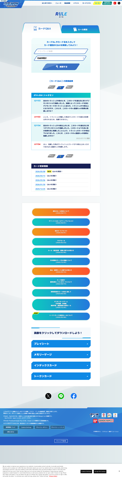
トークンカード (61, 410)
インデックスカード (61, 399)
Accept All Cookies (100, 471)
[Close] (119, 471)
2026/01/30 (40, 184)
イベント (76, 3)
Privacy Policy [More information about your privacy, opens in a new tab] (53, 476)
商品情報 (67, 3)
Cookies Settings (26, 461)
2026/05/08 (40, 171)
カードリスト (86, 3)
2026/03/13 (40, 176)
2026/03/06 (40, 180)
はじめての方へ (47, 3)
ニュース (58, 3)
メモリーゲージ (61, 388)
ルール (97, 3)
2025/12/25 (40, 189)
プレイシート (61, 377)
